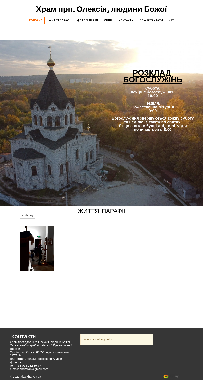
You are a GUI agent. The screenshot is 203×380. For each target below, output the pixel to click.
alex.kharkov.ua (30, 376)
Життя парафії (60, 20)
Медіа (108, 20)
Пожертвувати (151, 20)
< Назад (27, 215)
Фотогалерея (87, 20)
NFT (171, 20)
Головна (35, 20)
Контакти (126, 20)
